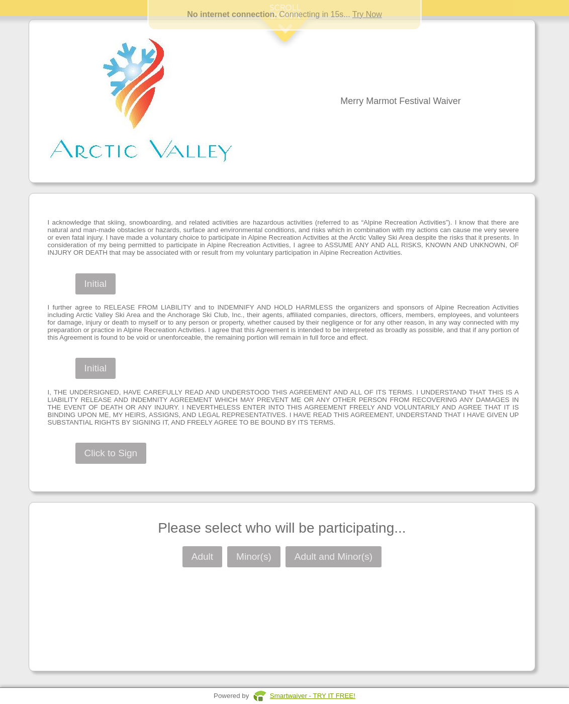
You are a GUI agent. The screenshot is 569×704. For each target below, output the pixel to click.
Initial (95, 283)
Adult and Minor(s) (333, 556)
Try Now (367, 14)
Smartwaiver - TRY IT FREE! (312, 695)
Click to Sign (111, 453)
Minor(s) (253, 556)
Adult (202, 556)
